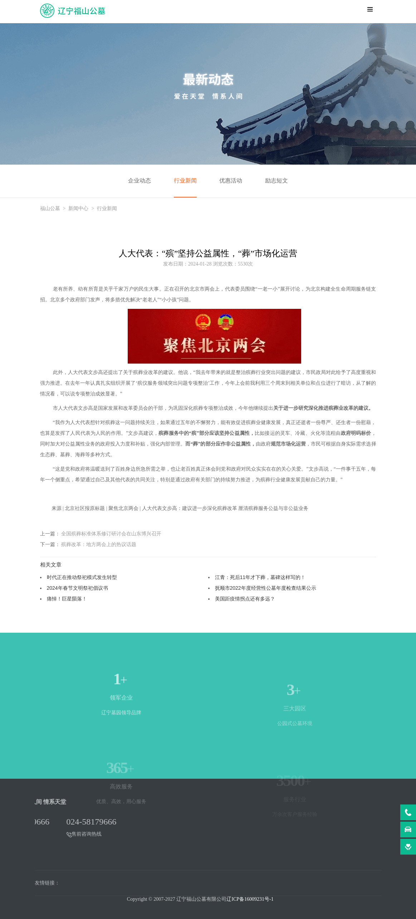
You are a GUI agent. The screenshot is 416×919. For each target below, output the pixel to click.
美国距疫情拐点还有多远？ (245, 599)
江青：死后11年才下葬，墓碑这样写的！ (260, 577)
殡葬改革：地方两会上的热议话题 (98, 544)
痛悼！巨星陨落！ (67, 599)
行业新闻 (185, 181)
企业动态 (139, 181)
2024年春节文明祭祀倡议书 (77, 588)
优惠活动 (230, 181)
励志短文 (276, 181)
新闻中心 (78, 208)
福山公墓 (50, 208)
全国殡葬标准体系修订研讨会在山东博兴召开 (111, 533)
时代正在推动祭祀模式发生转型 (82, 577)
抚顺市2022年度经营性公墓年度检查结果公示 (265, 588)
